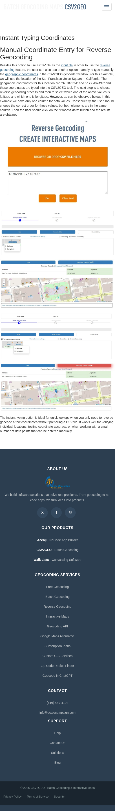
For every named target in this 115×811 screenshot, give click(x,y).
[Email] (70, 512)
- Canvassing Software (57, 560)
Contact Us (57, 743)
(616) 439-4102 (57, 703)
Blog (57, 762)
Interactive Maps (57, 616)
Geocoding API (57, 626)
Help (57, 733)
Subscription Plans (57, 646)
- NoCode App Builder (57, 540)
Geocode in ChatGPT (57, 675)
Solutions (57, 753)
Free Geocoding (57, 587)
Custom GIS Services (57, 656)
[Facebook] (56, 512)
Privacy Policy (12, 796)
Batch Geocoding (57, 596)
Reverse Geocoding (57, 606)
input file (67, 65)
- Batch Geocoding (57, 550)
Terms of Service (38, 796)
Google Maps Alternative (57, 636)
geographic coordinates (21, 74)
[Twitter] (42, 512)
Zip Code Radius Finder (57, 666)
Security (59, 796)
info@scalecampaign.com (58, 712)
